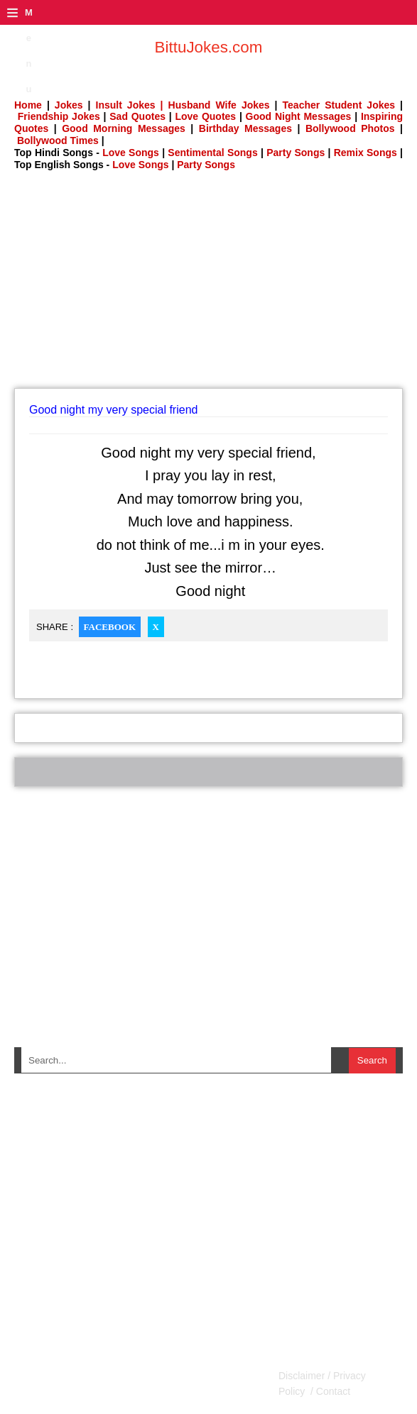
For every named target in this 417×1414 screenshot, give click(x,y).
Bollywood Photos (350, 128)
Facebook (110, 627)
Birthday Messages (245, 128)
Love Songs (130, 152)
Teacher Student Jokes (339, 105)
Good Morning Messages (123, 128)
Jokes (69, 105)
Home (28, 105)
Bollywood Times (58, 140)
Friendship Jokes (59, 116)
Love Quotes (205, 116)
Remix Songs (365, 152)
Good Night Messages (299, 116)
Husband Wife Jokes (221, 105)
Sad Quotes (137, 116)
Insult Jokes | (129, 105)
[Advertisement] (215, 283)
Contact (331, 1391)
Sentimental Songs (212, 152)
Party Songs (295, 152)
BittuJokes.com (209, 47)
